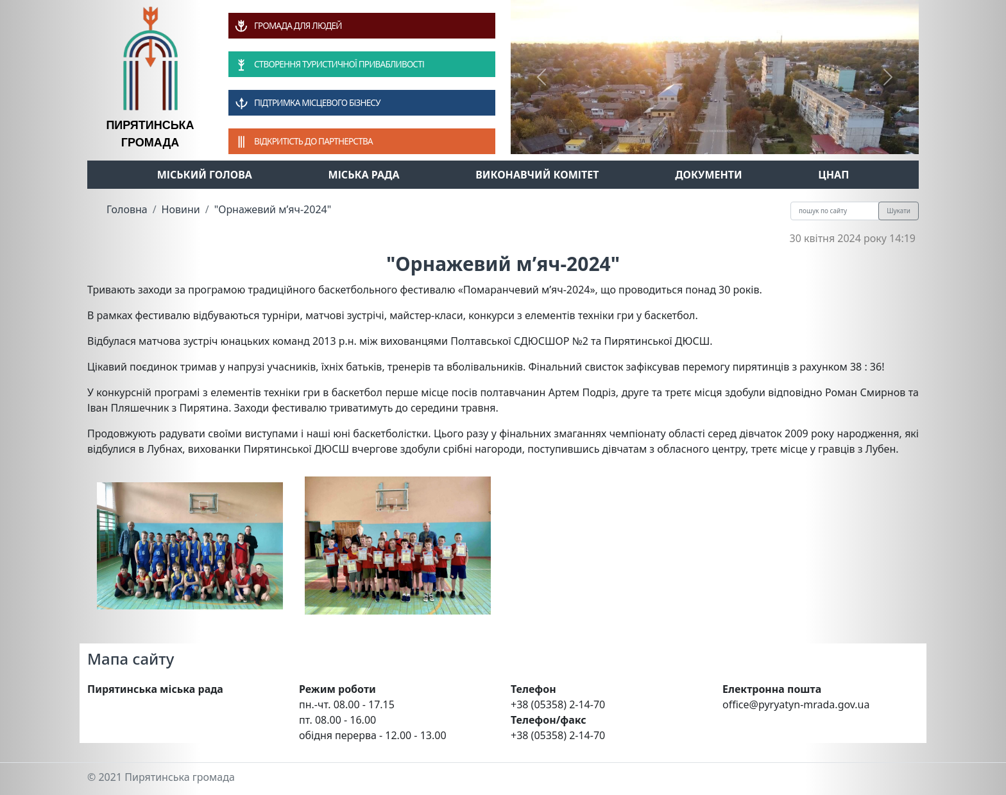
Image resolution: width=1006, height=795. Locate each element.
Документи (708, 175)
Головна (127, 209)
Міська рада (364, 175)
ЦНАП (833, 175)
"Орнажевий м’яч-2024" (273, 209)
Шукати (898, 210)
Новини (181, 209)
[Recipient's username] (834, 211)
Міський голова (204, 175)
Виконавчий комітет (537, 175)
